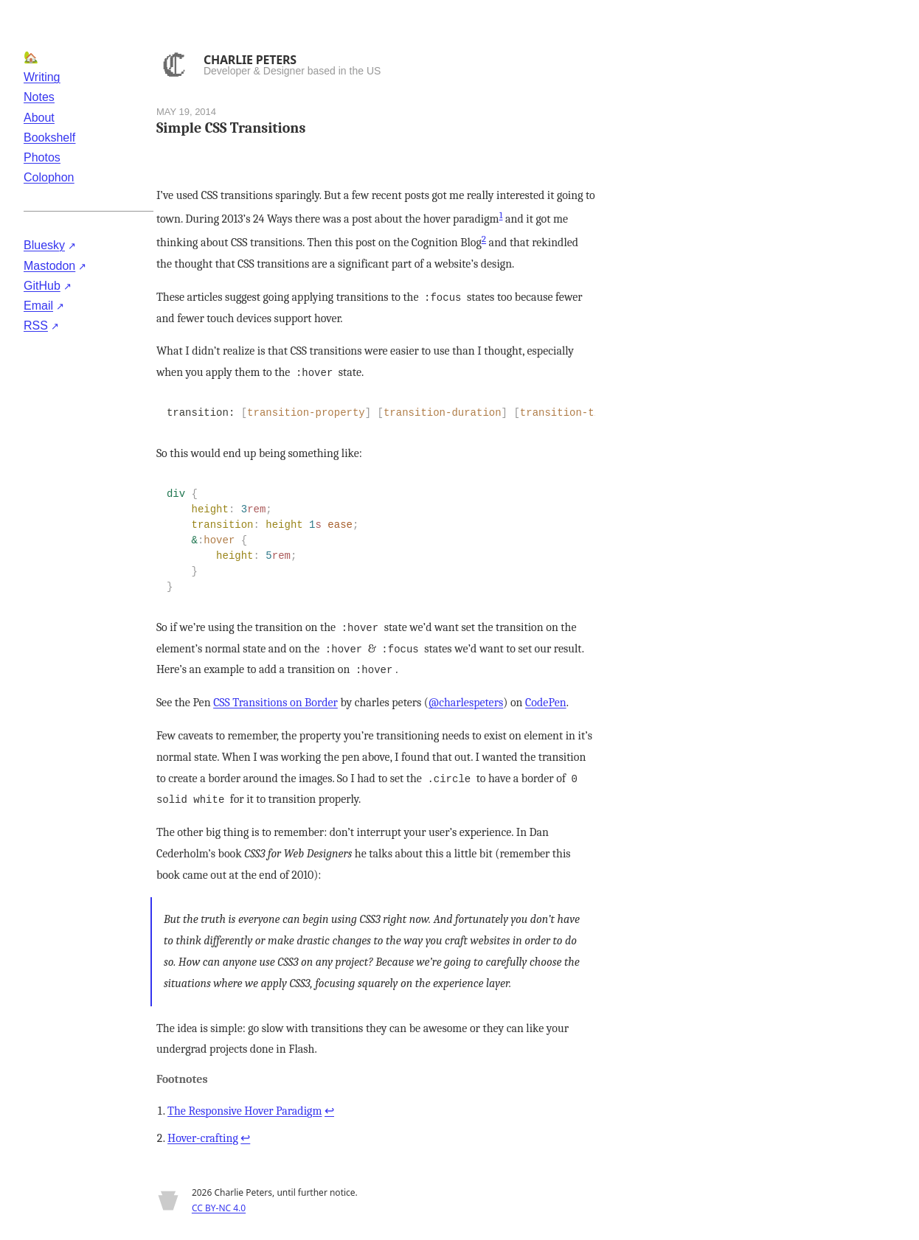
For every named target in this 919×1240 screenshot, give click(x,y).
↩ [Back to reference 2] (245, 1138)
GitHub (42, 285)
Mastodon (49, 266)
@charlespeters (466, 702)
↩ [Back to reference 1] (329, 1111)
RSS (36, 325)
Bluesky (44, 245)
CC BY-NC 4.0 (219, 1208)
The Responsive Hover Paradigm (244, 1111)
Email (38, 305)
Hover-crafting (202, 1138)
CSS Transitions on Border (275, 702)
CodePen (545, 702)
